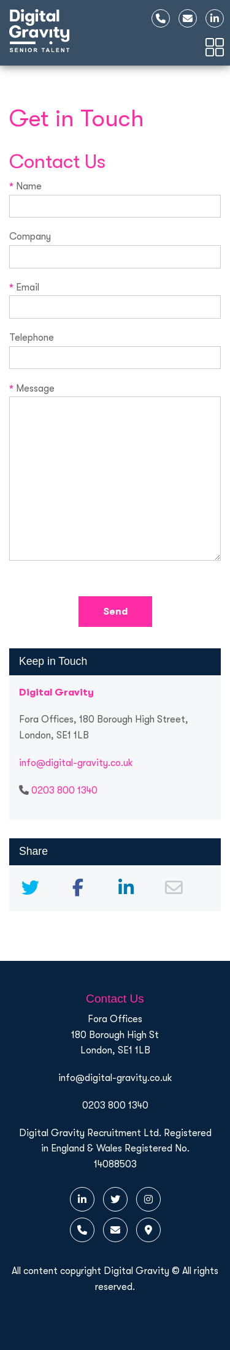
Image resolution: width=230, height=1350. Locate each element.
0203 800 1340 (64, 790)
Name (115, 196)
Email (115, 297)
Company (115, 246)
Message (115, 473)
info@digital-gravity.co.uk (76, 762)
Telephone (115, 347)
